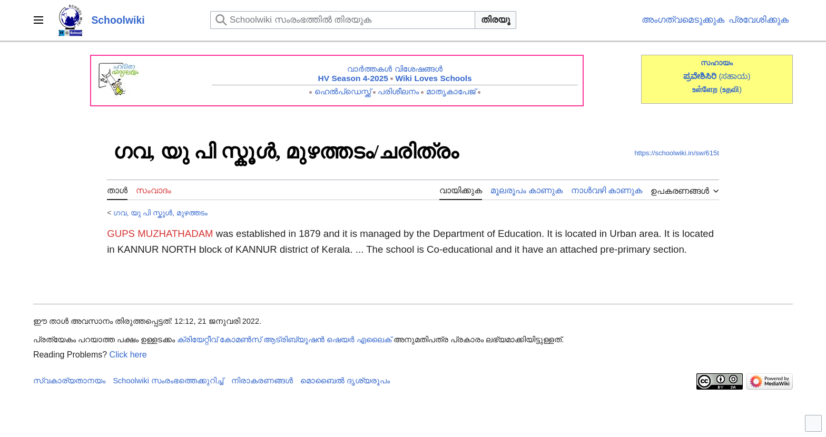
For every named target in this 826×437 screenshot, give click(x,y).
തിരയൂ (495, 20)
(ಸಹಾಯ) (734, 76)
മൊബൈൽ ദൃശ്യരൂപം (345, 380)
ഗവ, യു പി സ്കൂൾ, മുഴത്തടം (160, 212)
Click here (128, 354)
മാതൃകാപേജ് (451, 91)
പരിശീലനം (398, 91)
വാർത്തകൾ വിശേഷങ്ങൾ (394, 68)
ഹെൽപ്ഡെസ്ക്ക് (342, 91)
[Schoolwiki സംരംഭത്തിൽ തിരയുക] (342, 20)
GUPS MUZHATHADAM (160, 233)
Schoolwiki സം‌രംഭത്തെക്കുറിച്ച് (168, 380)
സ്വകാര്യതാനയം (69, 380)
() (731, 89)
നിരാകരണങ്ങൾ (262, 380)
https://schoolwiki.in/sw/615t (676, 153)
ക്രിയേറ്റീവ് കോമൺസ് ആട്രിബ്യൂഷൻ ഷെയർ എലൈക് (284, 339)
